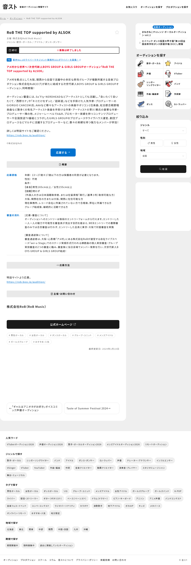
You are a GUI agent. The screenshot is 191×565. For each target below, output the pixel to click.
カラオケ (84, 505)
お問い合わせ (119, 560)
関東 (31, 529)
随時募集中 (28, 545)
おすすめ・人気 (42, 341)
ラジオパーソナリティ (65, 505)
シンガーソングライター (38, 460)
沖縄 (86, 529)
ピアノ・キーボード (122, 498)
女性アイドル (121, 491)
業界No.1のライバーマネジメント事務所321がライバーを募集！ (47, 59)
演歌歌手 (98, 505)
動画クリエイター (105, 467)
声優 (119, 460)
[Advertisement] (63, 376)
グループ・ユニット (83, 335)
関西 (51, 529)
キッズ (142, 505)
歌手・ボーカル (24, 42)
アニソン (140, 498)
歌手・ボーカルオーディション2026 (85, 444)
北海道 (10, 529)
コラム (52, 560)
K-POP (177, 491)
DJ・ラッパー (106, 460)
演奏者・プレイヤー (128, 467)
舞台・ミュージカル (16, 475)
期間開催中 (12, 545)
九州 (76, 529)
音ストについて (65, 560)
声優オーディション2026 (51, 444)
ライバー (11, 498)
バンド (57, 460)
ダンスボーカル (59, 335)
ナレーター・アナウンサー (139, 460)
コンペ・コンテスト (40, 505)
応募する (63, 152)
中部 (41, 529)
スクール (42, 560)
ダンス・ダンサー (53, 42)
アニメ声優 (154, 498)
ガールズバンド (162, 491)
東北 (21, 529)
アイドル (38, 42)
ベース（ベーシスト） (77, 498)
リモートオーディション (156, 444)
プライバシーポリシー (87, 560)
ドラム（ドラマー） (100, 498)
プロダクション (27, 560)
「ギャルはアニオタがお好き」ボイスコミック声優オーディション (33, 408)
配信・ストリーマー (29, 498)
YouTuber (39, 467)
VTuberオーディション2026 (20, 444)
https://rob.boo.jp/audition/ (26, 135)
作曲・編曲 (55, 467)
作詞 (68, 467)
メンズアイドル (106, 335)
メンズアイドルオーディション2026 (123, 444)
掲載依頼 (105, 560)
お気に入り (131, 7)
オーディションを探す (152, 7)
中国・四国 (63, 529)
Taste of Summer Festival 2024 (89, 408)
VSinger (11, 467)
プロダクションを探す (177, 7)
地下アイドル (114, 505)
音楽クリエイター (83, 467)
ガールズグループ (19, 341)
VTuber (25, 467)
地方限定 (55, 513)
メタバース (155, 505)
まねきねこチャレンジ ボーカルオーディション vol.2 (164, 34)
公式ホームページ (63, 324)
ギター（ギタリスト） (53, 498)
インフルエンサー (165, 460)
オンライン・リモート (16, 513)
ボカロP (129, 505)
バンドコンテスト (173, 498)
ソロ (66, 491)
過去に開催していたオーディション (56, 545)
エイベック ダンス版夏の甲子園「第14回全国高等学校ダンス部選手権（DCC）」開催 (164, 43)
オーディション (10, 560)
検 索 (163, 170)
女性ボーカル (37, 335)
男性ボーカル (17, 335)
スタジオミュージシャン (154, 467)
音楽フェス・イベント (16, 505)
